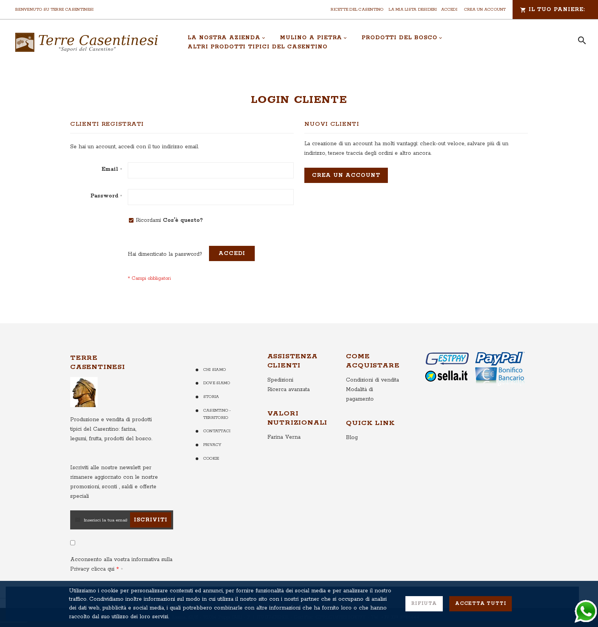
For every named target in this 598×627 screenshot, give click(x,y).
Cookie (211, 458)
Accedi (449, 9)
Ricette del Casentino (357, 9)
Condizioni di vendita (372, 380)
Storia (211, 396)
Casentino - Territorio (217, 414)
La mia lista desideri (413, 9)
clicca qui (101, 569)
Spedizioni (280, 380)
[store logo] (86, 42)
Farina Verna (284, 437)
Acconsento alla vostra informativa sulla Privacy (121, 564)
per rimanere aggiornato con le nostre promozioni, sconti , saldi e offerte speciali (114, 482)
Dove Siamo (216, 383)
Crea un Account (485, 9)
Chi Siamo (214, 369)
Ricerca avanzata (288, 389)
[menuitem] (226, 37)
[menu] (374, 42)
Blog (352, 437)
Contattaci (216, 431)
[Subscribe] (150, 520)
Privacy (212, 444)
